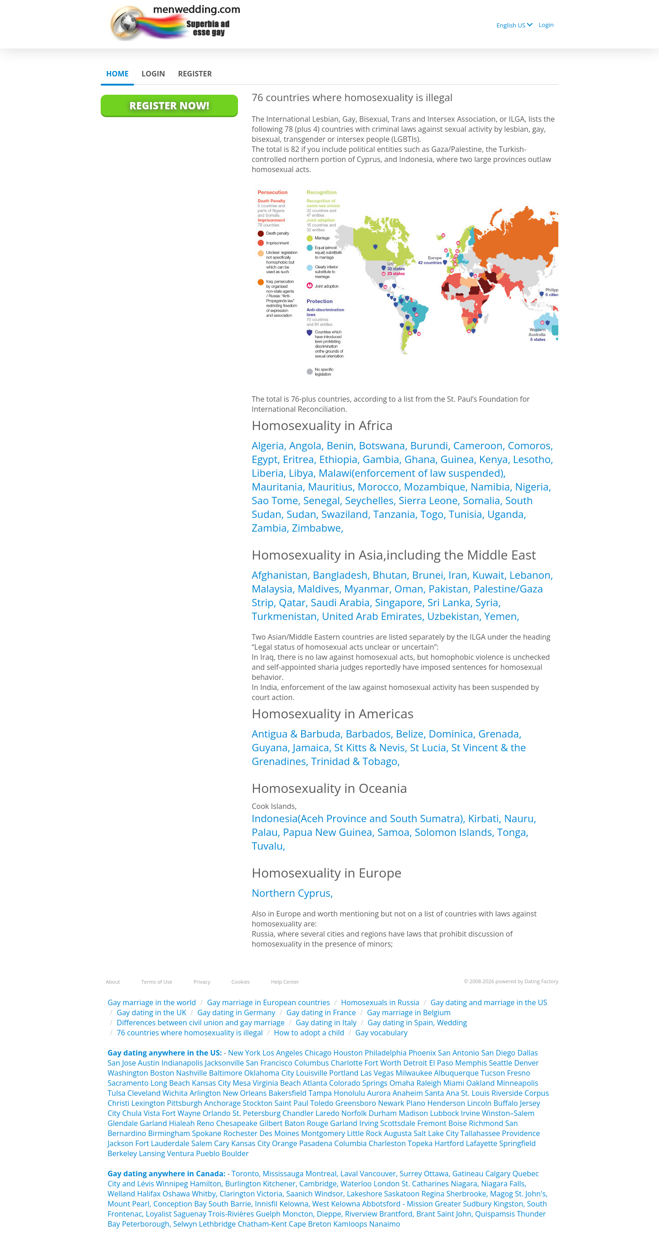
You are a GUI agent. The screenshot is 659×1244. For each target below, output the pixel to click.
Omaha (402, 1083)
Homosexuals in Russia (380, 1002)
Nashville (191, 1073)
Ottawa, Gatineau (453, 1174)
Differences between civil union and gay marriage (201, 1023)
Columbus (311, 1063)
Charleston (387, 1143)
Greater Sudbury (463, 1204)
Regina (433, 1194)
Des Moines (279, 1133)
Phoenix (422, 1053)
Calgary (497, 1174)
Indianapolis (182, 1063)
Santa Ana (442, 1093)
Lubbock (444, 1113)
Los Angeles (282, 1053)
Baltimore (225, 1073)
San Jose (122, 1063)
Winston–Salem (508, 1113)
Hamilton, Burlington (225, 1184)
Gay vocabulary (382, 1033)
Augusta (398, 1133)
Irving (368, 1123)
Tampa (320, 1093)
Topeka (420, 1143)
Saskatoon (401, 1194)
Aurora (379, 1093)
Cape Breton (310, 1224)
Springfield (517, 1143)
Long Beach (170, 1083)
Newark (391, 1103)
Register (195, 74)
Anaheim (408, 1093)
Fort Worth (382, 1063)
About (113, 981)
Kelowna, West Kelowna (319, 1204)
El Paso (441, 1063)
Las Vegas (377, 1073)
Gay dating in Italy (326, 1023)
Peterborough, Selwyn (159, 1224)
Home (117, 74)
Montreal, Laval (332, 1174)
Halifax (148, 1194)
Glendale (123, 1123)
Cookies (241, 981)
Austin (148, 1063)
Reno (205, 1123)
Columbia (350, 1143)
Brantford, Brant (407, 1214)
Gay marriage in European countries (268, 1002)
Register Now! (169, 105)
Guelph (268, 1214)
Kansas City (211, 1083)
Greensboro (355, 1103)
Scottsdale (398, 1123)
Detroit (415, 1063)
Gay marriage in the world (152, 1002)
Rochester (241, 1133)
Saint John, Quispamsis (476, 1214)
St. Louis (475, 1093)
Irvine (470, 1113)
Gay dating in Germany (236, 1012)
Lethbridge (218, 1224)
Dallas (527, 1053)
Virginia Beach (277, 1083)
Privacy (202, 981)
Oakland (480, 1083)
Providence (521, 1133)
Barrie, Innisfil (253, 1204)
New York (244, 1053)
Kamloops (351, 1224)
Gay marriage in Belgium (409, 1012)
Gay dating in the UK (151, 1012)
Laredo (327, 1113)
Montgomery (323, 1133)
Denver (526, 1063)
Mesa (241, 1083)
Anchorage (222, 1103)
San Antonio (458, 1053)
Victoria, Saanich (285, 1194)
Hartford (449, 1143)
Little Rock (364, 1133)
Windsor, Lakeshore (348, 1194)
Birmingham (169, 1133)
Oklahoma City (269, 1073)
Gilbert (271, 1123)
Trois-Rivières (231, 1214)
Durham (383, 1113)
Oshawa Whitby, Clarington (208, 1194)
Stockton (257, 1103)
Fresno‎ (518, 1073)
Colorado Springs (358, 1083)
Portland (343, 1073)
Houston (349, 1053)
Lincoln (479, 1103)
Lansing (152, 1153)
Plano (415, 1103)
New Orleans (245, 1093)
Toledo (322, 1103)
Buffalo (505, 1103)
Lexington (148, 1103)
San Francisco (269, 1063)
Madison (413, 1113)
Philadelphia (386, 1053)
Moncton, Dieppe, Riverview (329, 1214)
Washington (128, 1073)
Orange (284, 1143)
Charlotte (346, 1063)
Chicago (318, 1053)
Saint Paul (291, 1103)
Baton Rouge (307, 1123)
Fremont (432, 1123)
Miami (453, 1083)
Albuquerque (456, 1073)
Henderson (446, 1103)
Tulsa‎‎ (116, 1093)
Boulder (234, 1153)
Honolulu (349, 1093)
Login (546, 25)
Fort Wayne (181, 1113)
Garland (153, 1123)
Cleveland (144, 1093)
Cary (222, 1143)
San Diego (498, 1053)
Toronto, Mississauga (267, 1174)
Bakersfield (288, 1093)
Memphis (471, 1063)
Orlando (217, 1113)
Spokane (207, 1133)
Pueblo (208, 1153)
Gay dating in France (321, 1012)
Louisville (312, 1073)
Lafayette (481, 1143)
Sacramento (128, 1083)
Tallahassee (480, 1133)
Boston (162, 1073)
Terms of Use (157, 981)
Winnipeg (172, 1184)
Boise (457, 1123)
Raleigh (428, 1083)
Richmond (486, 1123)
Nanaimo (384, 1224)
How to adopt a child (309, 1033)
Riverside (507, 1093)
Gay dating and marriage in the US (489, 1002)
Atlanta (315, 1083)
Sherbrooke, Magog (479, 1194)
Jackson (120, 1143)
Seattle (500, 1063)
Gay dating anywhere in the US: (165, 1053)
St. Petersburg (256, 1113)
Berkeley (122, 1153)
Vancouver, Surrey (392, 1174)
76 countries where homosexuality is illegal (190, 1033)
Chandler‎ (297, 1113)
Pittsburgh (184, 1103)
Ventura (180, 1153)
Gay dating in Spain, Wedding (417, 1023)
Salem (201, 1143)
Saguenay (189, 1214)
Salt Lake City (436, 1133)
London (386, 1184)
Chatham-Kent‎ (262, 1224)
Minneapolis (517, 1083)
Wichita (175, 1093)
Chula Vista (141, 1113)
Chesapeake (236, 1123)
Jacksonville (224, 1063)
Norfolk (354, 1113)
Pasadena (316, 1143)
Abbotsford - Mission (397, 1204)
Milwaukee (413, 1073)
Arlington (205, 1093)
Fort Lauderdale (162, 1143)
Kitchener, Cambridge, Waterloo (317, 1184)
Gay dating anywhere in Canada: (167, 1174)
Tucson (493, 1073)
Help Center (285, 981)
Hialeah (181, 1123)
